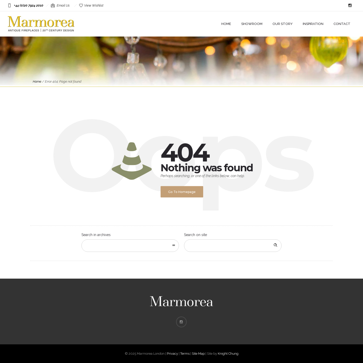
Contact (342, 24)
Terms (185, 353)
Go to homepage (182, 192)
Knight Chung (228, 353)
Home (226, 24)
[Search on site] (233, 245)
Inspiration (313, 24)
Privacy (172, 353)
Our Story (283, 24)
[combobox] (130, 245)
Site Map (198, 353)
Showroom (251, 24)
